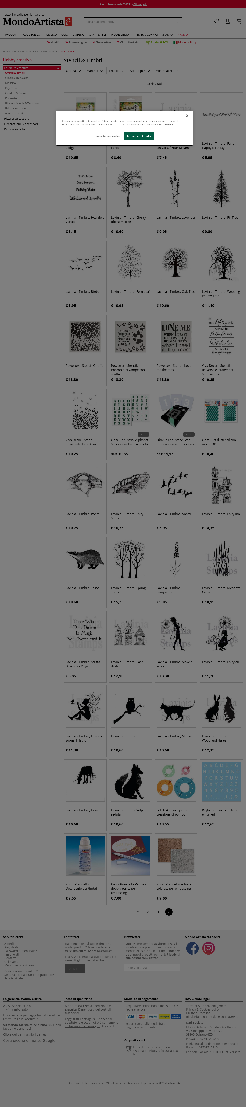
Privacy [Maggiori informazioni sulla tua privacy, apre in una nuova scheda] (168, 124)
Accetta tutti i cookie (139, 136)
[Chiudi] (187, 115)
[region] (124, 128)
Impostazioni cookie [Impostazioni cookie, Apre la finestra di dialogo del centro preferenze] (108, 135)
